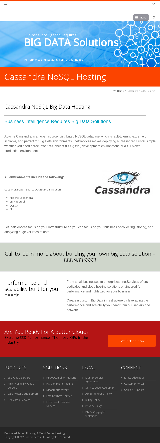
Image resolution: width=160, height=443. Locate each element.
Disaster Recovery (57, 390)
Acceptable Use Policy (98, 393)
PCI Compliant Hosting (59, 383)
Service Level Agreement (100, 387)
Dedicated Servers (19, 400)
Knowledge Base (134, 377)
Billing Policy (92, 400)
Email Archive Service (59, 396)
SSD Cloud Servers (19, 377)
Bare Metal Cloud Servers (23, 393)
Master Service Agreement (94, 379)
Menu (143, 17)
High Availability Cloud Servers (21, 385)
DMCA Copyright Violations (95, 414)
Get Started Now (131, 340)
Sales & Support (134, 390)
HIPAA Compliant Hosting (61, 377)
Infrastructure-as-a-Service (58, 404)
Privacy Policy (93, 406)
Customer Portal (134, 383)
